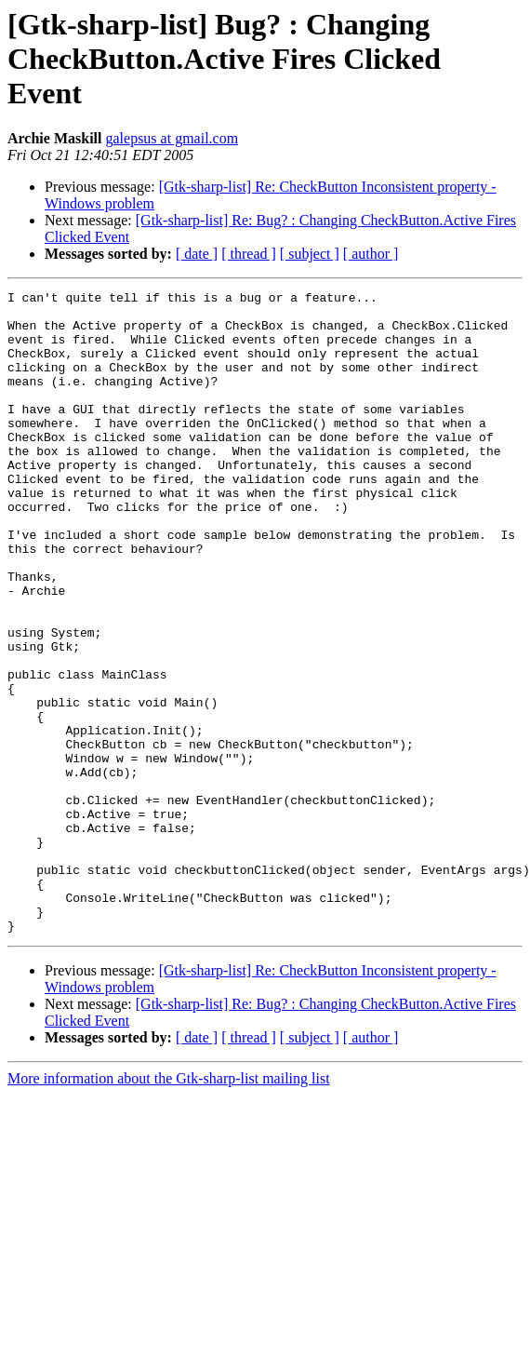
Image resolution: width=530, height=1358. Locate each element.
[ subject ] (309, 254)
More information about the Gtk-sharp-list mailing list (168, 1207)
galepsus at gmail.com (171, 138)
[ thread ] (248, 254)
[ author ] (371, 254)
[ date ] (197, 254)
